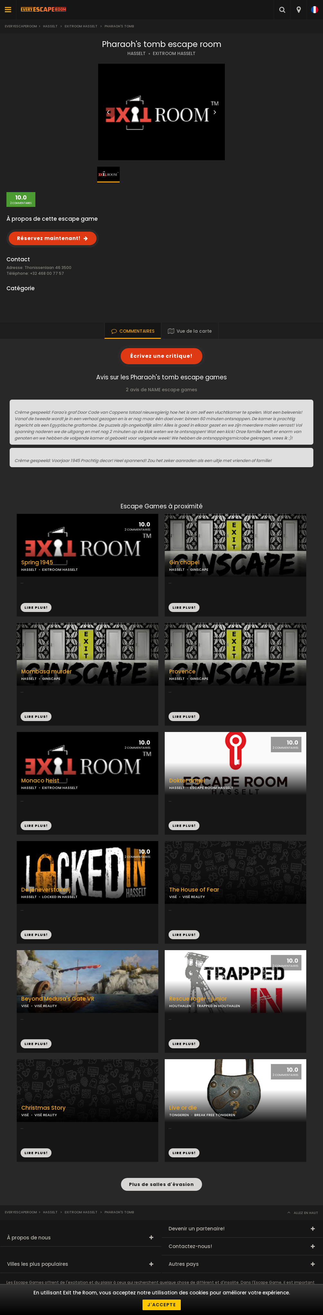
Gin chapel (184, 562)
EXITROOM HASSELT (174, 54)
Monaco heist (40, 780)
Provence (182, 671)
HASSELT (136, 54)
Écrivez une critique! (161, 356)
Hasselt (50, 26)
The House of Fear (194, 889)
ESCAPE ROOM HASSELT (211, 787)
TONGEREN (179, 1114)
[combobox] (298, 9)
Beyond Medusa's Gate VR (57, 999)
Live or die (183, 1108)
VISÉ (173, 896)
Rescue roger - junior (198, 999)
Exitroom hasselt (81, 26)
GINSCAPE (199, 569)
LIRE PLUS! (184, 607)
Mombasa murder (46, 671)
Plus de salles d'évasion (161, 1184)
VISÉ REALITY (193, 896)
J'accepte (161, 1304)
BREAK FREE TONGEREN (214, 1114)
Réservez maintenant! (48, 238)
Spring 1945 (37, 562)
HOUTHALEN (180, 1005)
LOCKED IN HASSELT (60, 896)
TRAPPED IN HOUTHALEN (218, 1005)
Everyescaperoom (21, 26)
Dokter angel (187, 780)
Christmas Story (43, 1108)
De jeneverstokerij (45, 889)
